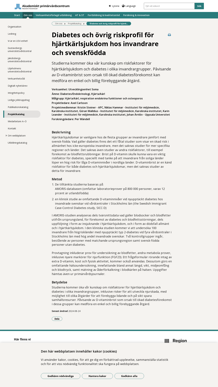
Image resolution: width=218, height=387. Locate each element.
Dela (58, 318)
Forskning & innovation (136, 15)
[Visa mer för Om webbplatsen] (5, 135)
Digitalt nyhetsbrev (17, 85)
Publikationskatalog (18, 107)
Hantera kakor (97, 376)
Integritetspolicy (16, 92)
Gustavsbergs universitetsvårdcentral (19, 49)
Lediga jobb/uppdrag (19, 99)
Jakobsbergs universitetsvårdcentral (19, 60)
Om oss (28, 15)
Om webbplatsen (17, 135)
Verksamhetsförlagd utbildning (54, 15)
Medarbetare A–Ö (17, 121)
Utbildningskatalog (17, 142)
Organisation (14, 26)
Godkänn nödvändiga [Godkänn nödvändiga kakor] (61, 376)
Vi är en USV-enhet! (18, 40)
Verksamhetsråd (16, 78)
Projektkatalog (16, 114)
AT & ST (79, 15)
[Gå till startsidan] (42, 6)
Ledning (12, 33)
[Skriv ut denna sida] (169, 35)
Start (17, 15)
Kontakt (12, 128)
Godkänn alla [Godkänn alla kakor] (129, 376)
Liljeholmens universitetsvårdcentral (19, 70)
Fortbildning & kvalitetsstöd (104, 15)
